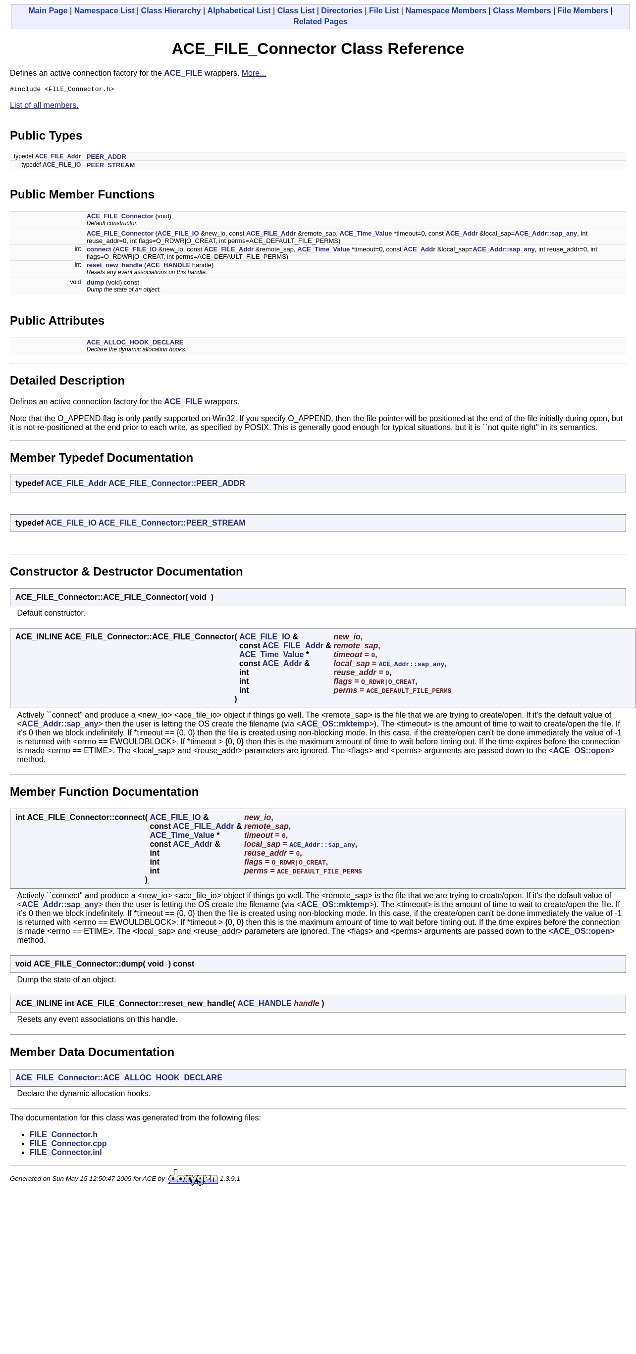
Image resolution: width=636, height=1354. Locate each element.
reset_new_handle (115, 266)
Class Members (522, 10)
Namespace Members (445, 10)
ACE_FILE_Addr (58, 157)
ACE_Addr (462, 235)
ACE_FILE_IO (62, 166)
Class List (296, 10)
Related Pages (320, 21)
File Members (583, 10)
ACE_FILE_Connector (120, 217)
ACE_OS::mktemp (335, 725)
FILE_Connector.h (64, 1136)
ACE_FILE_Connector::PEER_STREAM (172, 524)
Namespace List (104, 10)
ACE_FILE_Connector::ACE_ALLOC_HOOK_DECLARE (118, 1079)
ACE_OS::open (581, 752)
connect (99, 250)
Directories (342, 10)
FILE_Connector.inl (66, 1154)
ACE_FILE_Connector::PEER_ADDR (176, 485)
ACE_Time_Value (366, 235)
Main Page (48, 10)
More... (254, 73)
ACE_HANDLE (168, 266)
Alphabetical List (239, 10)
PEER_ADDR (106, 158)
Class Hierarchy (171, 10)
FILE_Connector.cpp (68, 1145)
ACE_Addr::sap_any (546, 235)
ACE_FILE (183, 73)
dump (95, 284)
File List (384, 10)
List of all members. (44, 106)
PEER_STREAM (111, 166)
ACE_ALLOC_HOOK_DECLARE (135, 343)
